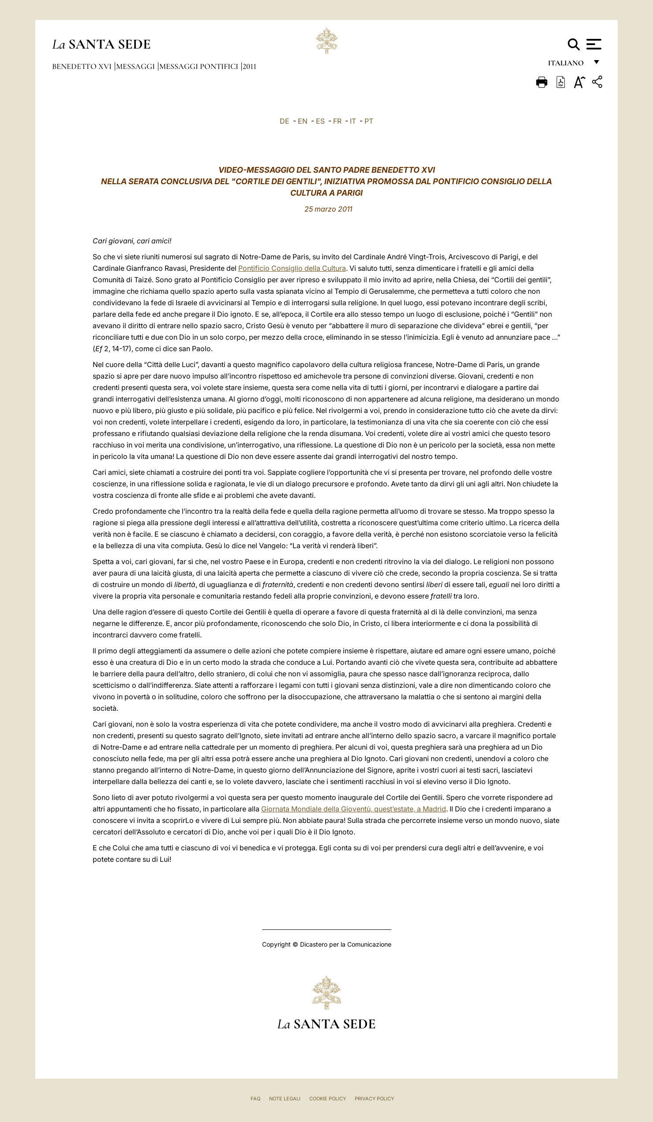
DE (284, 121)
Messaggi (136, 66)
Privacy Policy (374, 1098)
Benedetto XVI (82, 66)
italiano (567, 65)
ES (320, 121)
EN (303, 121)
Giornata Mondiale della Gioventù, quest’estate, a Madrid (353, 808)
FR (337, 121)
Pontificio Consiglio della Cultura (292, 268)
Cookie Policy (327, 1098)
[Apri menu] (592, 44)
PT (368, 121)
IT (353, 121)
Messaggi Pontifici (199, 66)
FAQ (255, 1098)
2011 (249, 66)
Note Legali (284, 1098)
